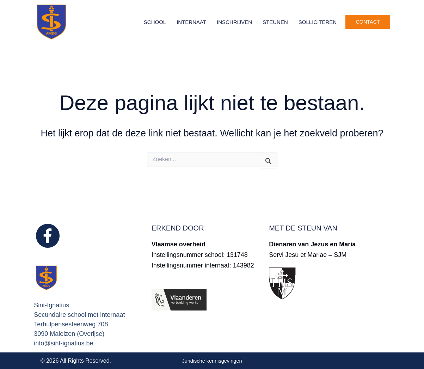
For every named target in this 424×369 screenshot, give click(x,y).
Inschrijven (234, 22)
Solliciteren (318, 22)
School (155, 22)
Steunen (275, 22)
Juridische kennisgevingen (212, 361)
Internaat (191, 22)
